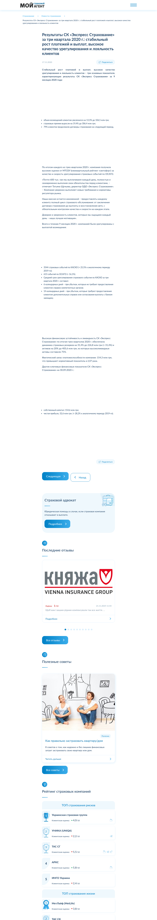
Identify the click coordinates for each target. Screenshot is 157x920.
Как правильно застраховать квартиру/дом (74, 738)
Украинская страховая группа (69, 812)
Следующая (53, 475)
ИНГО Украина (61, 875)
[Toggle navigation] (133, 5)
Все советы (53, 767)
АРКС (55, 859)
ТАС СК (56, 916)
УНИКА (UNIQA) (62, 828)
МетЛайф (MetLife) (63, 901)
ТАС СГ (56, 844)
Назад (83, 475)
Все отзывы (53, 637)
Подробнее (55, 521)
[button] (65, 627)
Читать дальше (53, 756)
